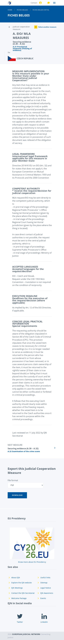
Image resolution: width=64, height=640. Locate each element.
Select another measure (45, 27)
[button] (17, 495)
